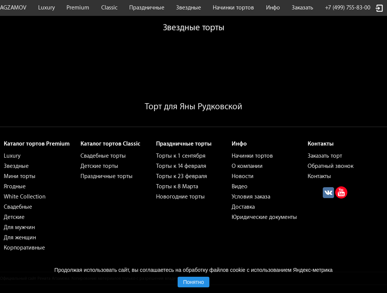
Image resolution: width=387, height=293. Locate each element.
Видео (240, 186)
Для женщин (20, 237)
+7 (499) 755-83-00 (347, 8)
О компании (247, 166)
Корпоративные (24, 248)
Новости (243, 176)
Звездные (188, 8)
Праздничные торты (106, 176)
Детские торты (99, 166)
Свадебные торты (103, 156)
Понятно (193, 282)
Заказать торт (325, 156)
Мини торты (20, 176)
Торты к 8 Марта (177, 186)
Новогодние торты (180, 197)
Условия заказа (251, 197)
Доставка (243, 207)
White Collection (25, 197)
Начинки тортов (233, 8)
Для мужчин (19, 227)
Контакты (319, 176)
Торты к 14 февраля (181, 166)
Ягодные (15, 186)
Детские (14, 217)
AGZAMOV (13, 8)
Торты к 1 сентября (181, 156)
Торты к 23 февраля (181, 176)
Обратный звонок (330, 166)
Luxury (46, 8)
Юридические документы (264, 217)
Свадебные (18, 207)
